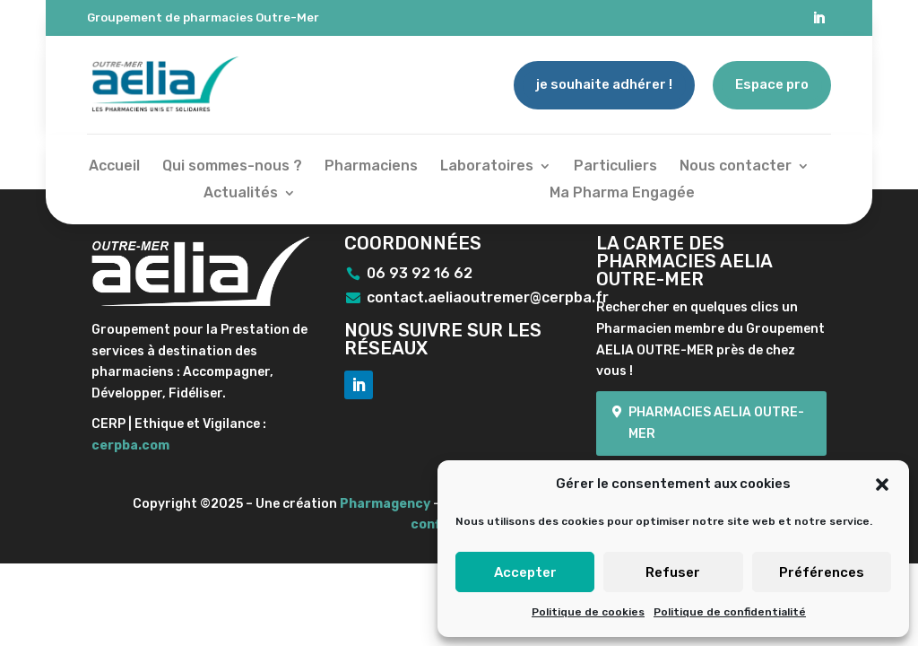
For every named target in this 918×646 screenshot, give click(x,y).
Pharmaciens (371, 167)
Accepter (525, 572)
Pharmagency (385, 503)
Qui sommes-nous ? (232, 167)
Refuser (672, 572)
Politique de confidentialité (730, 612)
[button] (882, 484)
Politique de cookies (588, 612)
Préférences (821, 572)
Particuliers (615, 167)
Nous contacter (736, 167)
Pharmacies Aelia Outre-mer (716, 423)
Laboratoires (486, 167)
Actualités (241, 194)
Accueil (114, 167)
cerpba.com (130, 445)
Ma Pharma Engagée (622, 194)
